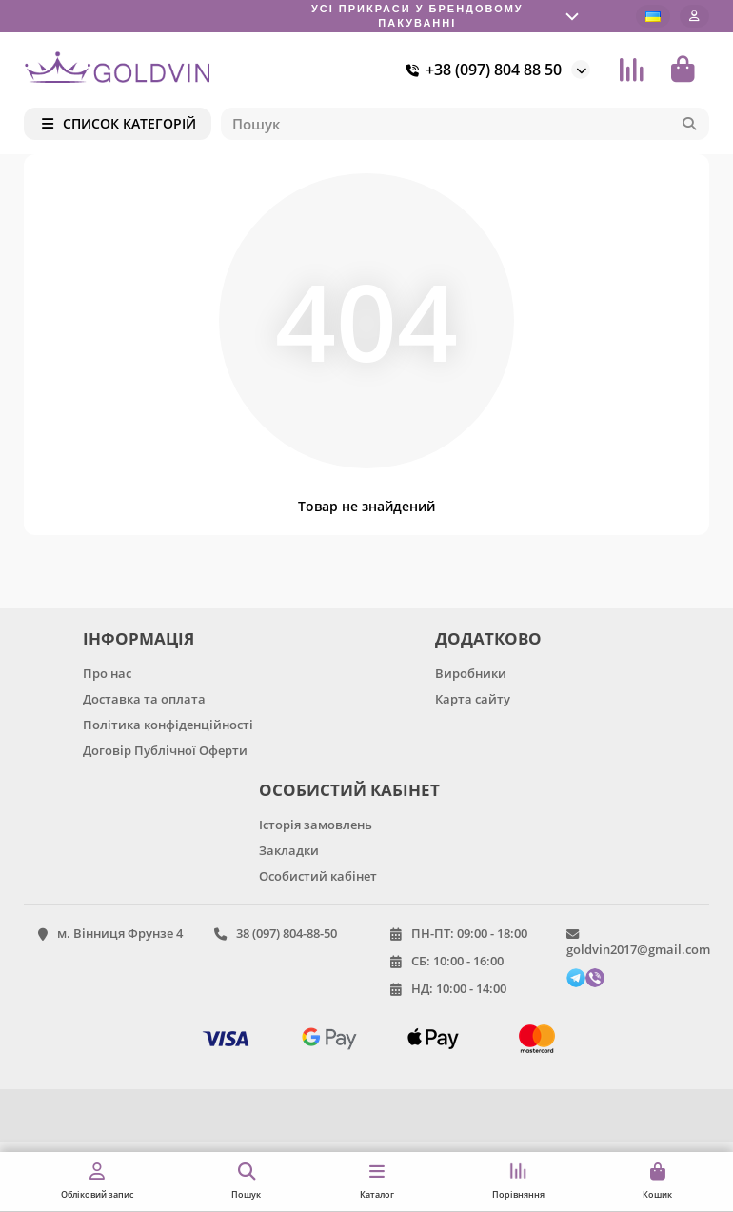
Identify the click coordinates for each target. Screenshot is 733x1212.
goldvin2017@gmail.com (638, 949)
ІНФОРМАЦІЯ (138, 638)
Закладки (289, 850)
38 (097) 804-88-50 (286, 933)
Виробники (470, 673)
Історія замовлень (315, 824)
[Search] (465, 124)
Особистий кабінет (318, 875)
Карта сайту (472, 698)
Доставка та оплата (144, 698)
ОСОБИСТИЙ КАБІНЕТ (349, 790)
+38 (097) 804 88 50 (480, 69)
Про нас (107, 673)
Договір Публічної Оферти (165, 750)
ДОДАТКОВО (488, 638)
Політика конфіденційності (168, 724)
